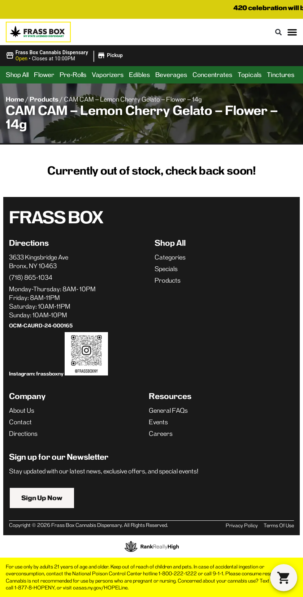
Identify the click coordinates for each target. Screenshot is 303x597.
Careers (161, 433)
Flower (44, 74)
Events (158, 422)
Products (44, 99)
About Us (21, 410)
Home (15, 99)
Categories (170, 257)
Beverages (171, 74)
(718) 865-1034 (30, 277)
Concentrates (212, 74)
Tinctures (280, 74)
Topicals (249, 74)
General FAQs (168, 410)
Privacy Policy (242, 525)
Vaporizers (108, 74)
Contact (20, 422)
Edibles (139, 74)
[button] (278, 32)
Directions (23, 433)
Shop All (17, 74)
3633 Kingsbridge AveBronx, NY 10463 (38, 261)
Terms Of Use (279, 525)
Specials (166, 269)
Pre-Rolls (73, 74)
